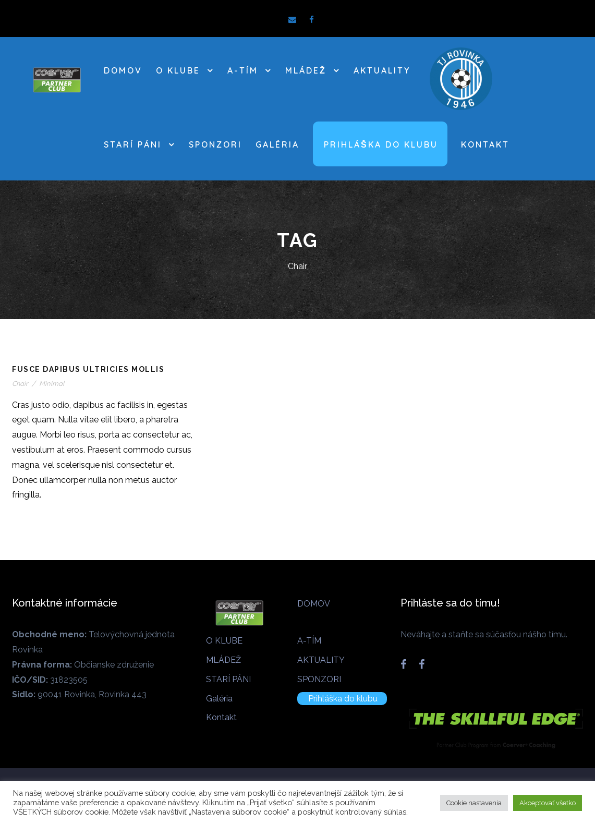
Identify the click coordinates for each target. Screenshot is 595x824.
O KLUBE (178, 70)
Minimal (51, 383)
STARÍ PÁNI (133, 144)
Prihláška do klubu (381, 144)
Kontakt (485, 144)
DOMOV (123, 70)
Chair (20, 383)
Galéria (277, 144)
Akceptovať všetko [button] (547, 803)
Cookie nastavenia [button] (474, 803)
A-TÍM (242, 70)
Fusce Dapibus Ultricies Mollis (88, 369)
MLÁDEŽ (305, 70)
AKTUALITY (382, 70)
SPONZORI (215, 144)
